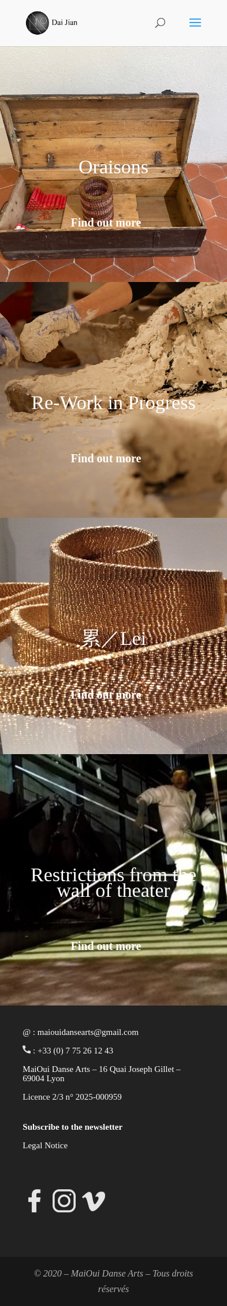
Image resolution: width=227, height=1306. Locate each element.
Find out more (106, 222)
